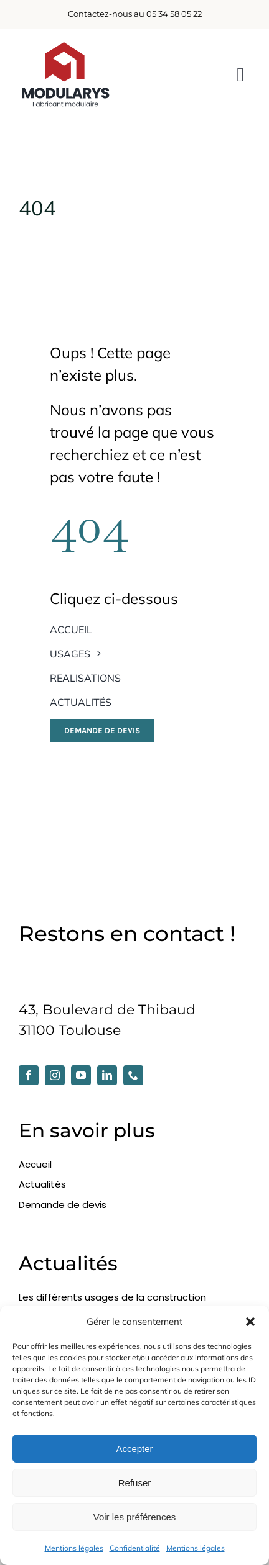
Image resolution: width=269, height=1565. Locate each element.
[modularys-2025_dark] (65, 47)
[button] (250, 1321)
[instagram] (55, 1075)
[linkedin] (107, 1075)
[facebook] (29, 1075)
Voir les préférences (134, 1517)
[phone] (133, 1075)
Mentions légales (74, 1548)
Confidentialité (135, 1548)
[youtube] (81, 1075)
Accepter (134, 1448)
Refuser (134, 1482)
